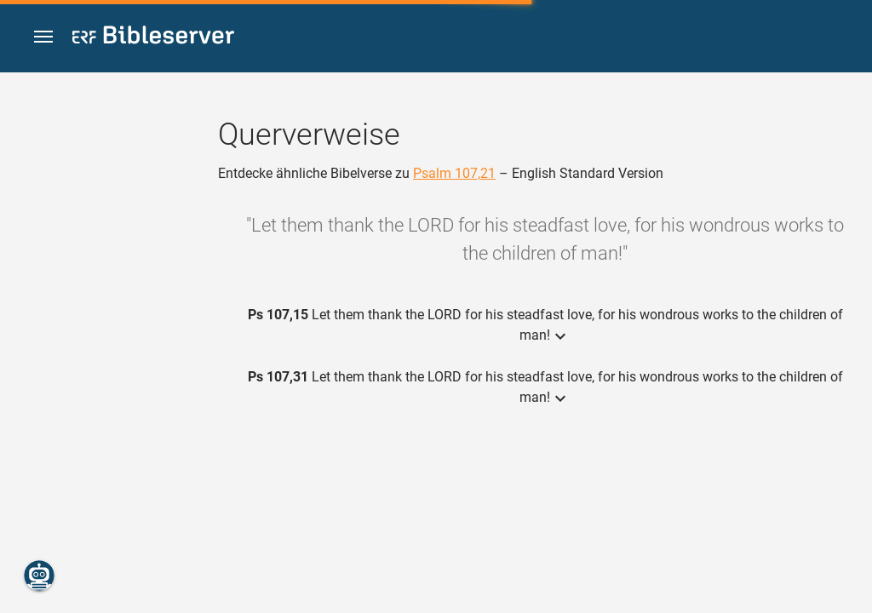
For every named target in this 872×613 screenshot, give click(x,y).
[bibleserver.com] (153, 38)
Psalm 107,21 (454, 173)
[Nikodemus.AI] (39, 575)
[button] (43, 37)
